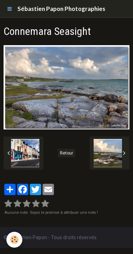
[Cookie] (14, 240)
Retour (66, 153)
